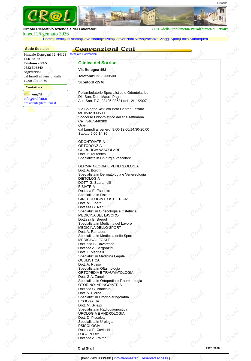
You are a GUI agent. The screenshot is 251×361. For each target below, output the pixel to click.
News (139, 39)
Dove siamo (91, 39)
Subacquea (199, 39)
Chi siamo (73, 39)
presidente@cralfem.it (40, 103)
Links (184, 39)
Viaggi (164, 39)
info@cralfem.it (35, 99)
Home (48, 39)
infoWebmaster (126, 358)
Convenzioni (124, 39)
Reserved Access (154, 358)
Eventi (59, 39)
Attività (107, 39)
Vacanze (152, 39)
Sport (175, 39)
